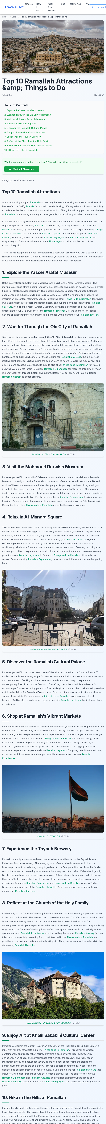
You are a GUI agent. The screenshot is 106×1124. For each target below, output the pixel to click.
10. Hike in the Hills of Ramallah (21, 150)
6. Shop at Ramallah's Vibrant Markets (24, 132)
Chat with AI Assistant (21, 169)
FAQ (87, 3)
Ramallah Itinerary (89, 314)
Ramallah (35, 202)
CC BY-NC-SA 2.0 (57, 454)
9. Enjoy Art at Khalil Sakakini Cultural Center (28, 145)
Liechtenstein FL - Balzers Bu (39, 1023)
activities (17, 233)
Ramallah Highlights (54, 237)
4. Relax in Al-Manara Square (20, 123)
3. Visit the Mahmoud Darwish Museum (24, 119)
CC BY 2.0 (62, 649)
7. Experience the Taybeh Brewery (22, 136)
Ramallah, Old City (39, 454)
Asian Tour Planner (51, 7)
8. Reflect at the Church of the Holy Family (27, 141)
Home (5, 17)
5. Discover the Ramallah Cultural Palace (25, 128)
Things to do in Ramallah (78, 299)
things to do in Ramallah (75, 365)
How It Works (39, 7)
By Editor (99, 95)
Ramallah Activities (40, 1077)
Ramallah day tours (52, 233)
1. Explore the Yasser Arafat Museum (24, 110)
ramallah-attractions (23, 180)
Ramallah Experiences (81, 237)
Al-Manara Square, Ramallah (43, 649)
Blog (62, 3)
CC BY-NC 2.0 (53, 836)
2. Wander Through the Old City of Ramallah (27, 114)
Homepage (55, 241)
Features (28, 3)
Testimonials (74, 3)
